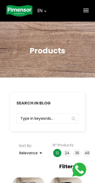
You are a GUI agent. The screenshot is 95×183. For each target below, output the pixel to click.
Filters (70, 166)
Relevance (31, 153)
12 (57, 153)
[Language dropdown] (40, 11)
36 (77, 153)
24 (67, 153)
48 (87, 153)
